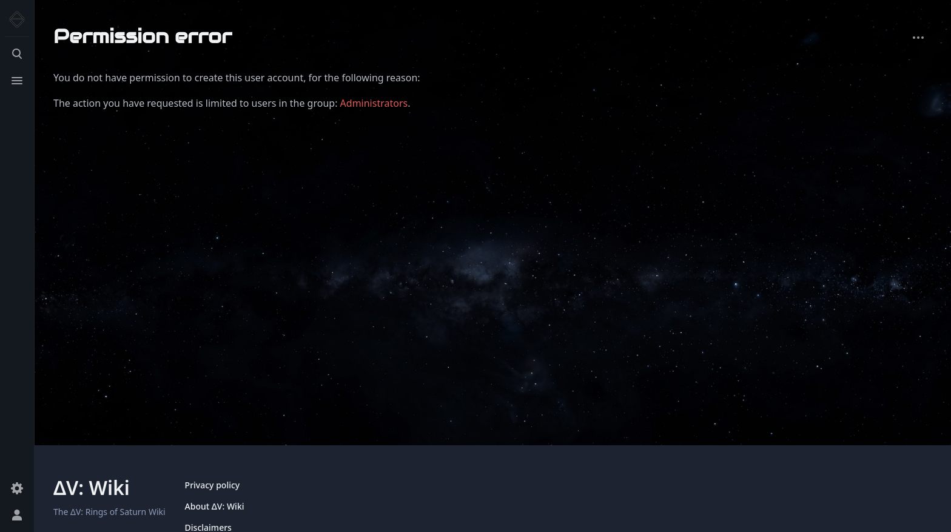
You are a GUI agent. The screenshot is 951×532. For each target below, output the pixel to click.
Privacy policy (212, 485)
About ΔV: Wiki (214, 506)
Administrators (374, 103)
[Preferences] (17, 488)
